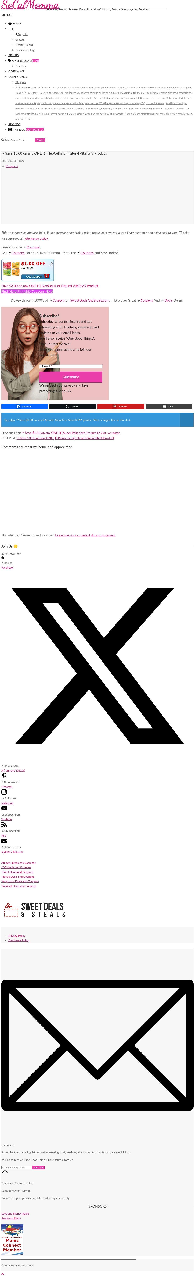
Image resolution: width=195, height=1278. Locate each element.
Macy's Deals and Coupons (17, 876)
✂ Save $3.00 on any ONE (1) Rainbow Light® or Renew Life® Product (65, 438)
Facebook (7, 567)
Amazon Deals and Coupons (18, 862)
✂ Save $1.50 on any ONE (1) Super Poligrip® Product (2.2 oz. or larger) (71, 433)
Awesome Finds (11, 1218)
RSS (3, 835)
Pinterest (6, 786)
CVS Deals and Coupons (16, 867)
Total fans (15, 553)
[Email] (70, 366)
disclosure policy (36, 238)
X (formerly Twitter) (13, 770)
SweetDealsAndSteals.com (89, 300)
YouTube (6, 819)
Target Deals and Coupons (17, 871)
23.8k (4, 553)
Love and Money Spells (15, 1213)
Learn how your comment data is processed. (85, 535)
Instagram (7, 803)
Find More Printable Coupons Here (27, 291)
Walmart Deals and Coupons (18, 885)
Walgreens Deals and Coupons (20, 881)
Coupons (12, 166)
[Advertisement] (97, 199)
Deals (167, 300)
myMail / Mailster (12, 851)
